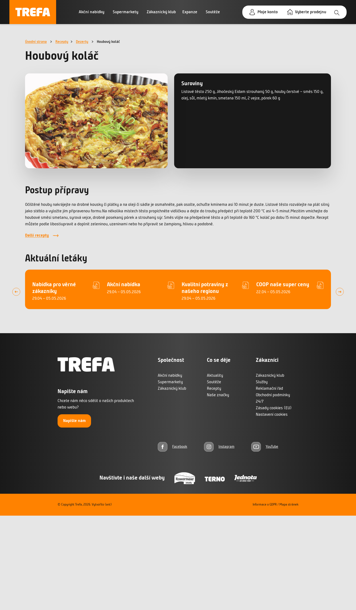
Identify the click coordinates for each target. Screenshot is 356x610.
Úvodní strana (36, 42)
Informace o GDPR (265, 504)
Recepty (61, 42)
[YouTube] (264, 446)
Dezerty (82, 42)
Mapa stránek (288, 504)
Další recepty (37, 235)
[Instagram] (219, 446)
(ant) (108, 504)
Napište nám (74, 421)
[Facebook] (172, 446)
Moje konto (267, 12)
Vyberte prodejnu (310, 12)
